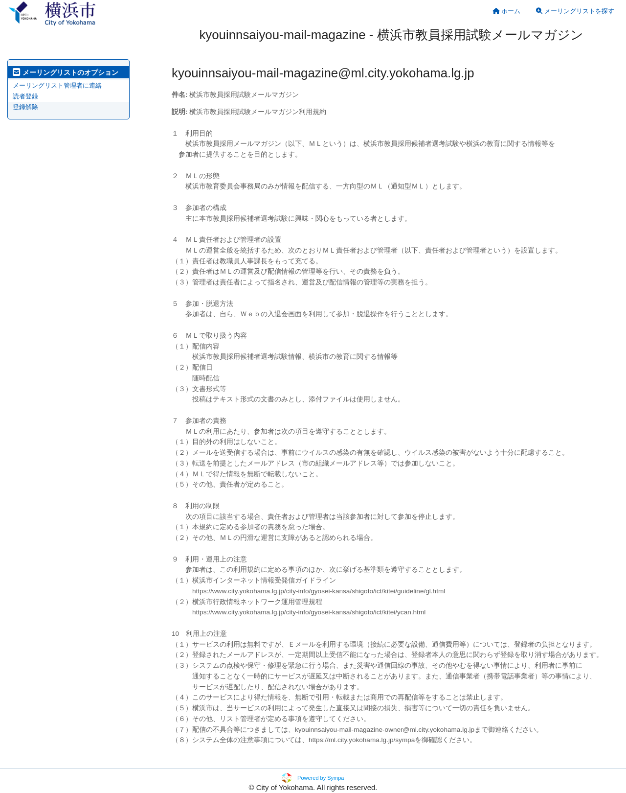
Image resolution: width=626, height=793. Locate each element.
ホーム (506, 11)
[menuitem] (507, 11)
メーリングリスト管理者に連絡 (57, 85)
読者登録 (25, 96)
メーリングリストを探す (575, 11)
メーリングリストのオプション (65, 72)
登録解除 (25, 107)
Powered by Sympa (320, 778)
